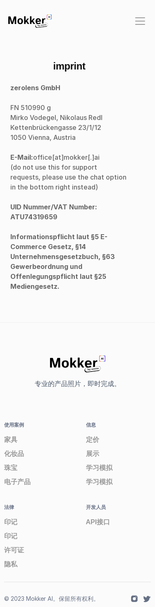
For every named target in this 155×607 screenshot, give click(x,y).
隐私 (10, 564)
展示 (92, 453)
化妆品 (14, 453)
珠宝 (10, 467)
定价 (92, 439)
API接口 (98, 521)
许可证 (14, 550)
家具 (10, 439)
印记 (10, 521)
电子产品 (17, 481)
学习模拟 (99, 467)
